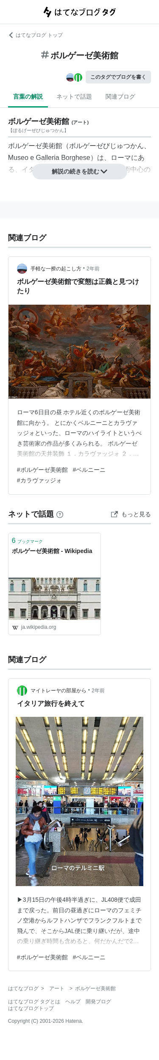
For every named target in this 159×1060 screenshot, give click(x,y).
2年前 (93, 269)
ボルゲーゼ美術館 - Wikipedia (52, 551)
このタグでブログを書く (118, 77)
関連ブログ (120, 96)
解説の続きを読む (80, 171)
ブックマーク (27, 540)
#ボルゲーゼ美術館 (42, 469)
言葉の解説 (28, 96)
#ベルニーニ (89, 469)
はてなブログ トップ (35, 35)
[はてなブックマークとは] (59, 514)
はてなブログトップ (31, 1008)
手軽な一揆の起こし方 (56, 269)
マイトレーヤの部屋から (58, 691)
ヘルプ (73, 1002)
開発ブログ (98, 1002)
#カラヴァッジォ (39, 480)
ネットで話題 (74, 96)
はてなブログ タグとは (34, 1002)
